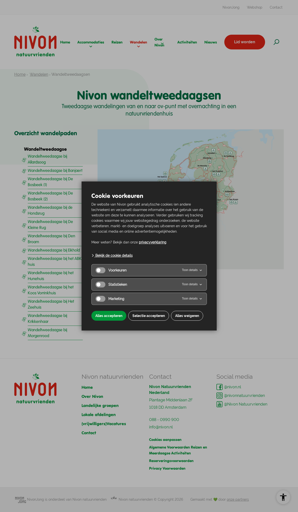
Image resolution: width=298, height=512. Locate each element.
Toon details (192, 270)
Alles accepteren (108, 316)
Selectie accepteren (148, 316)
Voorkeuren (111, 270)
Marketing (110, 299)
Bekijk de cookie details (112, 255)
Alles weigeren (187, 316)
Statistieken (111, 284)
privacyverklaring (152, 242)
